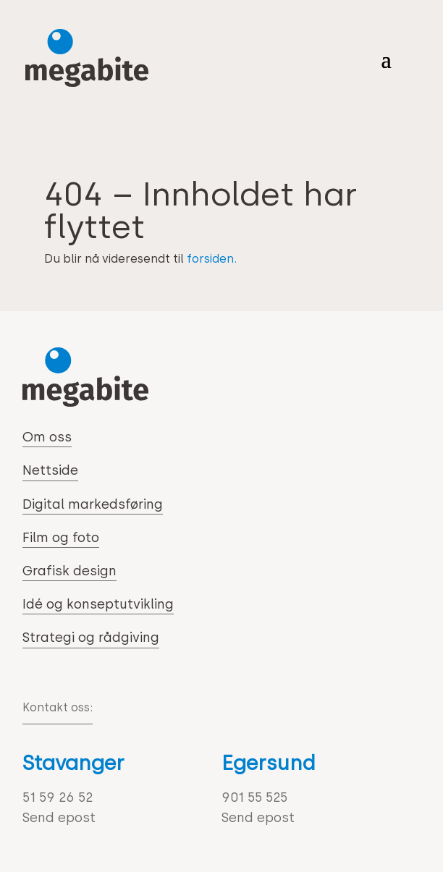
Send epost (59, 818)
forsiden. (212, 259)
